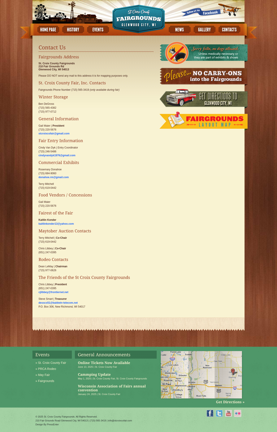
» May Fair (42, 375)
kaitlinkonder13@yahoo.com (56, 223)
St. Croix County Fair (106, 367)
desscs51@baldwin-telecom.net (58, 302)
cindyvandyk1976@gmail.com (57, 155)
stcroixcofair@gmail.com (54, 133)
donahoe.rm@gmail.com (54, 177)
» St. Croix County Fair (50, 362)
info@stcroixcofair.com (120, 420)
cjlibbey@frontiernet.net (53, 292)
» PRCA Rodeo (45, 369)
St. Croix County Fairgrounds (131, 378)
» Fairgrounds (44, 381)
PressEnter (53, 424)
